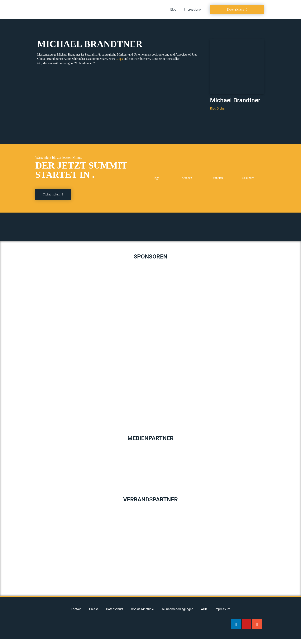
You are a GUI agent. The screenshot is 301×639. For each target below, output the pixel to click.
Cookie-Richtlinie (142, 609)
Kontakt (76, 609)
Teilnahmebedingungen (177, 609)
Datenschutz (114, 609)
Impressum (222, 609)
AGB (204, 609)
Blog (173, 9)
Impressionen (193, 9)
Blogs (119, 58)
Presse (93, 609)
